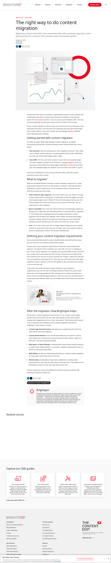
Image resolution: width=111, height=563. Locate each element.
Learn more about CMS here (15, 500)
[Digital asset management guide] (93, 478)
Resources (58, 4)
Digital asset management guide (93, 484)
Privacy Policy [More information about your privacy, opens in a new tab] (57, 561)
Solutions (47, 4)
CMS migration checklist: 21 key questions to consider (68, 294)
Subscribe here (87, 538)
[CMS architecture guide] (18, 478)
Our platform (10, 522)
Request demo (94, 5)
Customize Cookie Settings (84, 558)
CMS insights (28, 17)
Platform (37, 4)
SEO (71, 131)
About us (45, 543)
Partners (79, 4)
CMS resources (19, 17)
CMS (40, 120)
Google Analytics (68, 162)
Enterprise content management (38, 383)
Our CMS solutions (47, 522)
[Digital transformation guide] (68, 478)
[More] (41, 4)
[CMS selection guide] (43, 478)
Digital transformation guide (68, 484)
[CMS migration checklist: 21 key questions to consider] (41, 295)
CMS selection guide (43, 484)
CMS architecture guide (18, 484)
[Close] (108, 558)
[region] (55, 559)
